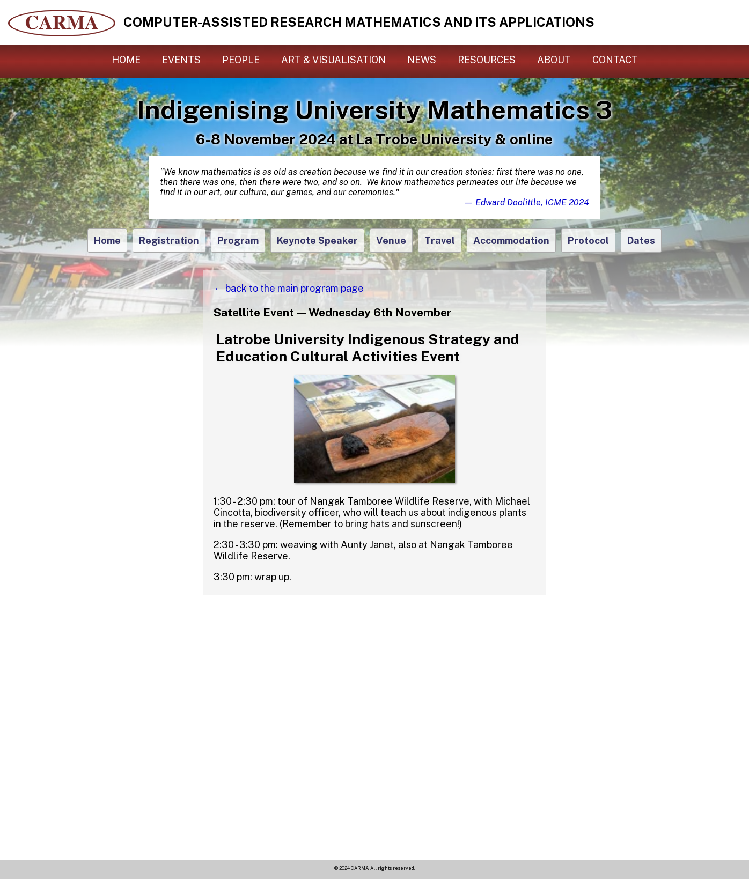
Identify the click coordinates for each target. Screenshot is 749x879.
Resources (487, 59)
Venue (391, 240)
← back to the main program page (289, 288)
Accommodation (511, 240)
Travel (439, 240)
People (241, 59)
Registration (169, 240)
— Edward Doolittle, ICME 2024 (526, 202)
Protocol (588, 240)
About (554, 59)
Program (238, 240)
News (421, 59)
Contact (615, 59)
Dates (641, 240)
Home (126, 59)
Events (181, 59)
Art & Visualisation (333, 59)
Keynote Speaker (317, 240)
